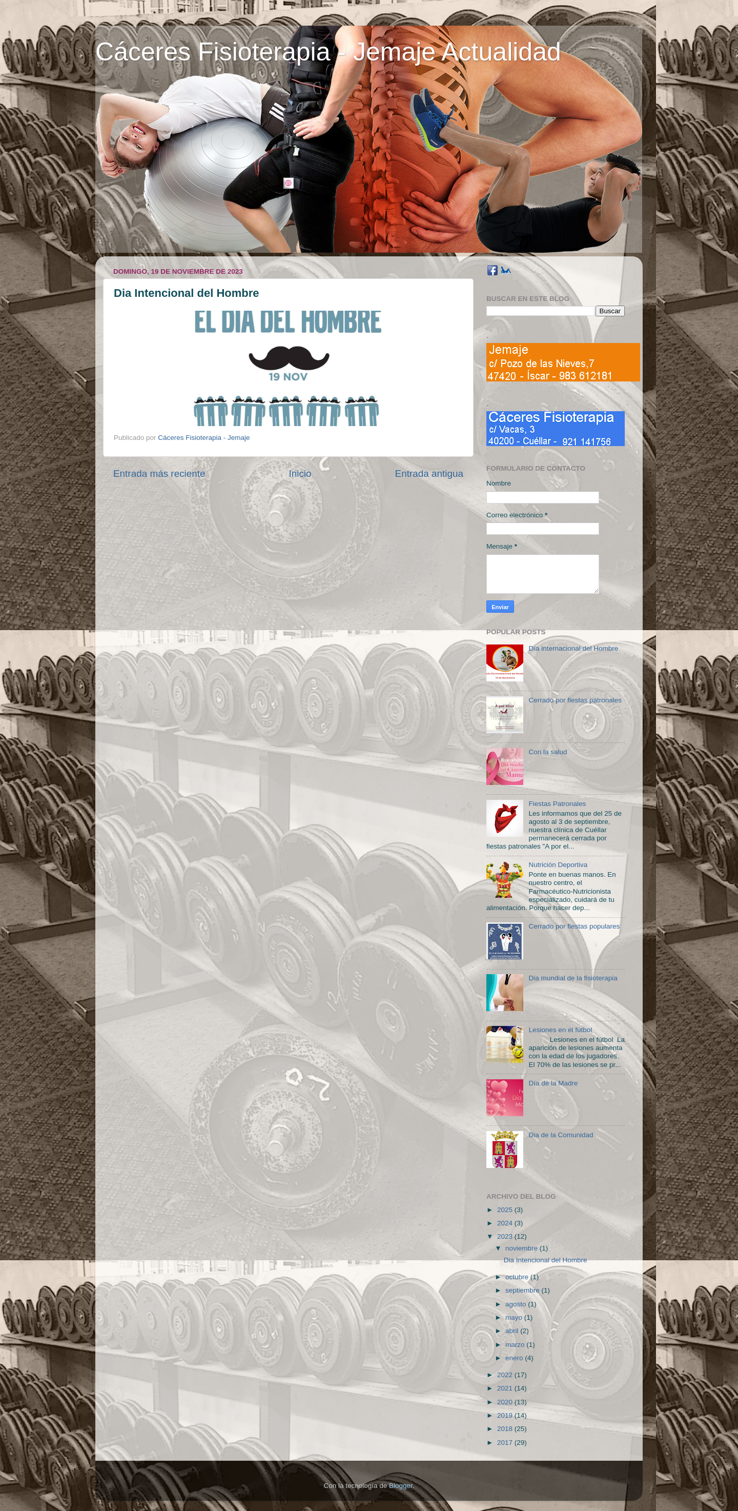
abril (512, 1331)
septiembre (523, 1290)
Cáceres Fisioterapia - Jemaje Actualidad (328, 51)
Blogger (401, 1485)
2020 (506, 1402)
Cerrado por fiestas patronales (575, 700)
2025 (506, 1210)
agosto (516, 1304)
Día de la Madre (553, 1083)
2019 (506, 1415)
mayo (514, 1317)
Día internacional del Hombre (573, 648)
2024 (506, 1223)
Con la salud (547, 752)
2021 (506, 1388)
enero (515, 1358)
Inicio (300, 473)
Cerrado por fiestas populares (574, 926)
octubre (517, 1277)
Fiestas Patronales (557, 804)
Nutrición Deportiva (557, 865)
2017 (506, 1442)
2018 (506, 1429)
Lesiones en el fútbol (560, 1030)
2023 (506, 1236)
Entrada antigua (429, 473)
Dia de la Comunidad (560, 1135)
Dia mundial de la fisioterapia (572, 978)
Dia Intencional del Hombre (545, 1260)
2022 (506, 1375)
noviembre (522, 1248)
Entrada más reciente (159, 473)
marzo (515, 1344)
